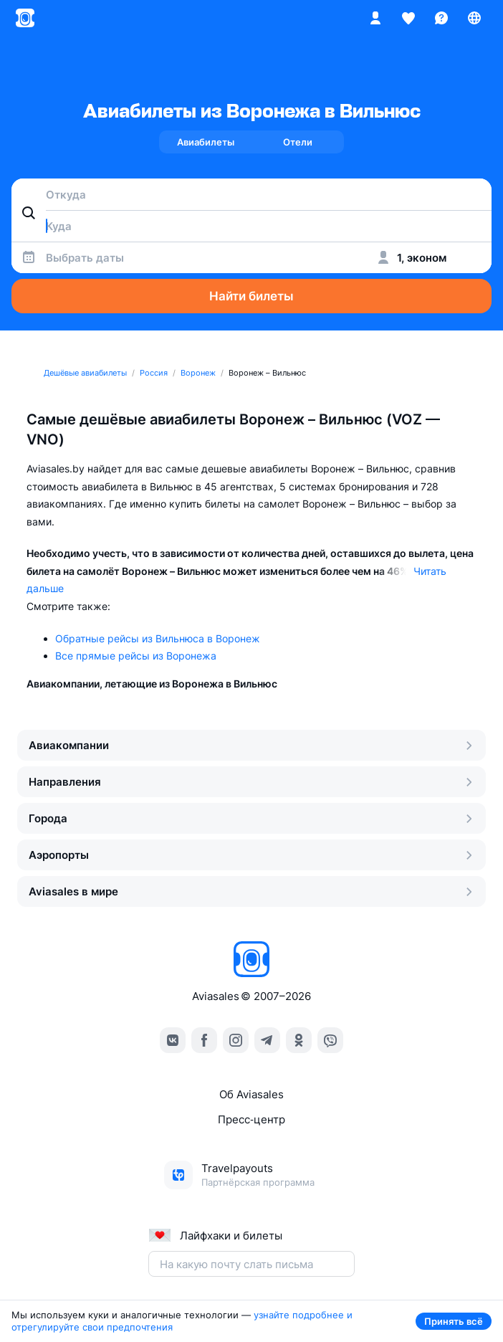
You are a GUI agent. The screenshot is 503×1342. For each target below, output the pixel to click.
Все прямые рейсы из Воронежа (135, 655)
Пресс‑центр (251, 1119)
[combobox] (251, 194)
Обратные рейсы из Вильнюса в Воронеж (157, 638)
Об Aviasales (251, 1094)
